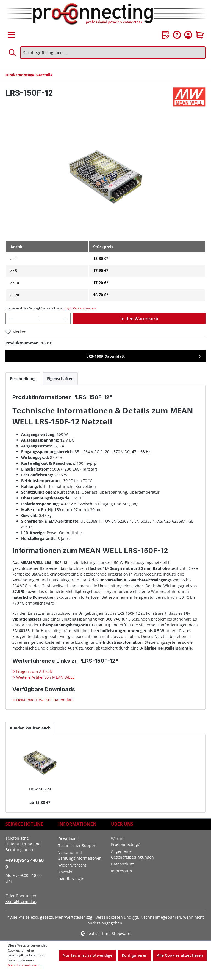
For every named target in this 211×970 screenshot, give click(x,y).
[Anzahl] (38, 318)
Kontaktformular (20, 901)
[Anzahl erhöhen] (65, 318)
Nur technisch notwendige (87, 955)
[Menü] (11, 35)
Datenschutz (122, 864)
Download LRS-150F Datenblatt (44, 699)
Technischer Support (77, 845)
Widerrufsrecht (72, 865)
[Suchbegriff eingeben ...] (113, 52)
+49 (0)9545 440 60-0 (25, 863)
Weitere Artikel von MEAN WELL (44, 677)
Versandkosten (109, 917)
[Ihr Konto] (188, 35)
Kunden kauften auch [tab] (30, 728)
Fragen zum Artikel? (33, 671)
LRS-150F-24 (40, 789)
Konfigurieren (135, 955)
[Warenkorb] (200, 35)
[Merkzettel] (165, 35)
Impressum (121, 870)
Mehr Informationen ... (25, 965)
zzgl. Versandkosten (80, 308)
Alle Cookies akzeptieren (180, 955)
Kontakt (65, 872)
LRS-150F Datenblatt (105, 356)
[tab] (22, 378)
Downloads (68, 838)
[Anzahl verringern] (11, 318)
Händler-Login (71, 878)
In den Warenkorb (139, 319)
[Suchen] (12, 52)
